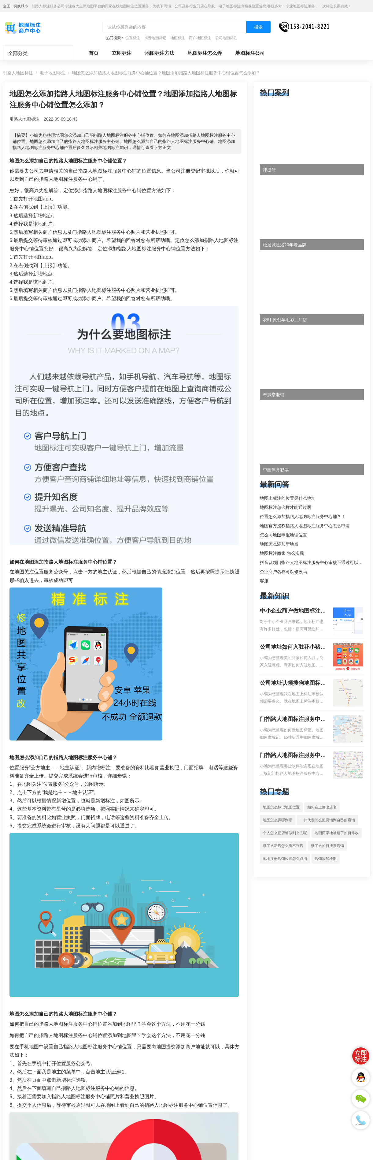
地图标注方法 (159, 53)
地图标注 (177, 38)
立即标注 (121, 53)
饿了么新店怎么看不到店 (283, 846)
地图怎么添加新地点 (279, 544)
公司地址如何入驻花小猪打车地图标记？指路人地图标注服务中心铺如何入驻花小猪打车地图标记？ (293, 647)
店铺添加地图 (326, 858)
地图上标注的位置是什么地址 (288, 498)
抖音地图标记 (155, 38)
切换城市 (20, 6)
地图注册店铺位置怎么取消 (285, 858)
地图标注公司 (250, 53)
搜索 (258, 26)
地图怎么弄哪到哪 (277, 820)
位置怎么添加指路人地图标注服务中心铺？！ (302, 516)
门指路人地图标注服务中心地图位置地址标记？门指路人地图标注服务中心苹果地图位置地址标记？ (293, 755)
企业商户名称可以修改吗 (283, 571)
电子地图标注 (52, 72)
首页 (93, 53)
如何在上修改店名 (322, 807)
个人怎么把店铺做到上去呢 (285, 833)
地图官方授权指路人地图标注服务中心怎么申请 (305, 525)
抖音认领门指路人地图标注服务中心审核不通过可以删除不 (315, 562)
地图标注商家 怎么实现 (282, 553)
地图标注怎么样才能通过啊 (285, 507)
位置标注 (132, 38)
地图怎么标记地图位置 (281, 807)
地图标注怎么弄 (205, 53)
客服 (264, 580)
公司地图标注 (226, 38)
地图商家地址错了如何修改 (337, 833)
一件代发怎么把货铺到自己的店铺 (327, 820)
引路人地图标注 (18, 72)
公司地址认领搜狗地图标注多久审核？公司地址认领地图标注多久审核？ (293, 683)
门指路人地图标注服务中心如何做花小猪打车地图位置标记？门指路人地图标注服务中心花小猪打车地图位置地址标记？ (293, 719)
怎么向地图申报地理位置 (283, 534)
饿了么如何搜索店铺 (327, 846)
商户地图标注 (200, 38)
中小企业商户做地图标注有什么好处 (293, 611)
